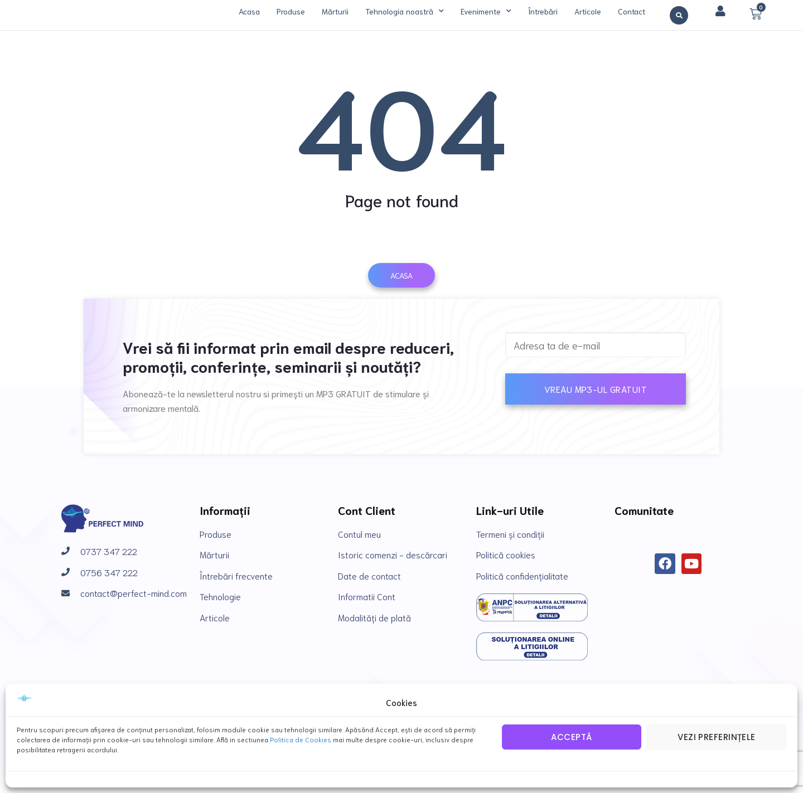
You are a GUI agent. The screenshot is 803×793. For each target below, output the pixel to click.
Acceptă (571, 737)
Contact (631, 11)
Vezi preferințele (717, 737)
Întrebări (543, 11)
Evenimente (486, 11)
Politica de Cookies (300, 739)
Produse (291, 11)
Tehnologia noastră (404, 11)
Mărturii (335, 11)
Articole (587, 11)
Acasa (249, 11)
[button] (679, 15)
